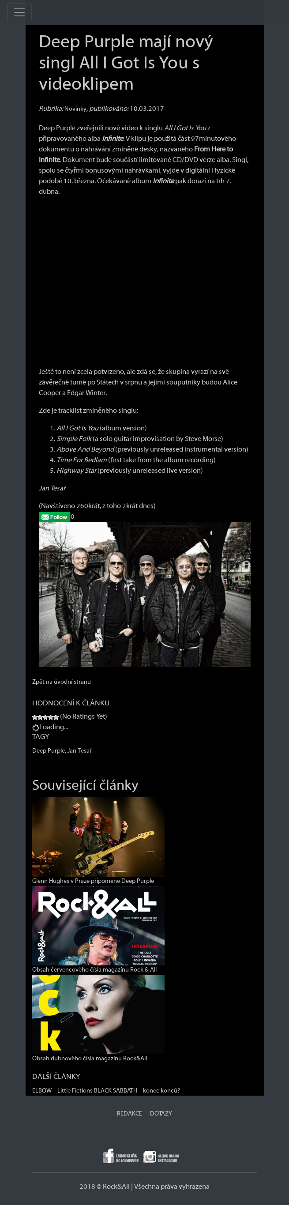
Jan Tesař (80, 750)
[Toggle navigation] (19, 12)
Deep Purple (48, 750)
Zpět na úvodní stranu (61, 682)
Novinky (75, 109)
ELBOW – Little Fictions (62, 1090)
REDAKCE (129, 1113)
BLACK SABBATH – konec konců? (137, 1090)
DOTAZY (161, 1113)
